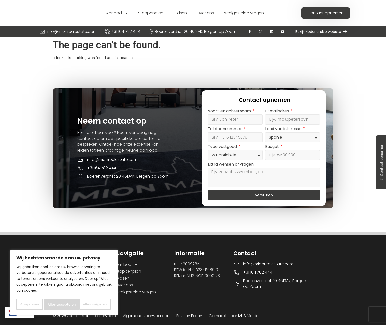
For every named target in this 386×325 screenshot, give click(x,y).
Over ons (205, 13)
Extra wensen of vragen (231, 164)
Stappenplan (150, 13)
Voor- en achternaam (230, 111)
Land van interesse (283, 129)
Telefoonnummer (225, 129)
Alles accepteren (64, 304)
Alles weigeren (85, 293)
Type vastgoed (223, 147)
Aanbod (117, 13)
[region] (64, 278)
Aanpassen (38, 293)
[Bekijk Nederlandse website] (345, 31)
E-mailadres (277, 111)
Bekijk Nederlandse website (318, 31)
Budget (272, 147)
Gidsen (180, 13)
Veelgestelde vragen (244, 13)
